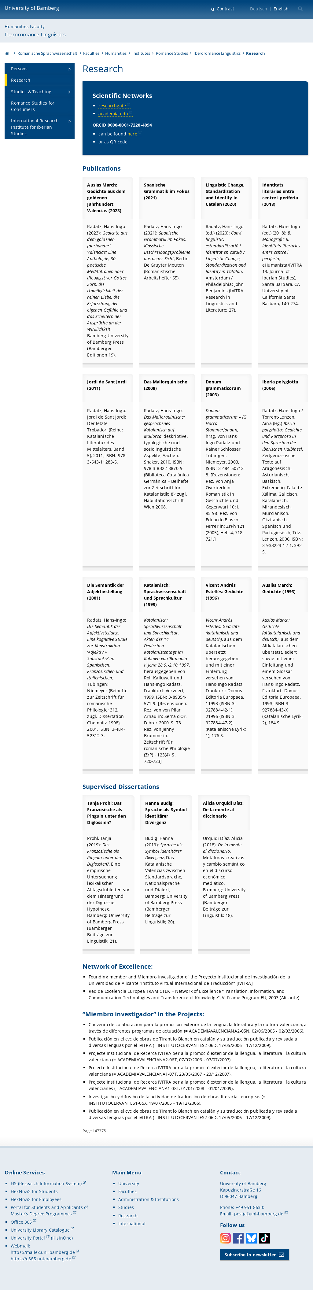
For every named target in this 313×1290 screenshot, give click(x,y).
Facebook (238, 1238)
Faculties (91, 53)
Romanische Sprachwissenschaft (47, 53)
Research (128, 1215)
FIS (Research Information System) (46, 1183)
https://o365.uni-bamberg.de (41, 1259)
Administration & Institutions (148, 1199)
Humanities (116, 53)
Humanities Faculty (25, 26)
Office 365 (21, 1222)
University (128, 1183)
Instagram (225, 1238)
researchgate (112, 106)
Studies (126, 1207)
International (131, 1223)
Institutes (141, 53)
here (133, 134)
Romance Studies (172, 53)
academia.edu (113, 114)
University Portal (28, 1238)
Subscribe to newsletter (250, 1255)
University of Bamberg (32, 7)
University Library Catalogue (40, 1230)
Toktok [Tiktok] (264, 1238)
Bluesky (251, 1238)
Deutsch (258, 9)
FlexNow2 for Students (34, 1191)
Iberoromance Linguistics (35, 34)
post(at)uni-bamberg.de (259, 1214)
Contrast (224, 9)
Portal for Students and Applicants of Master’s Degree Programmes (49, 1210)
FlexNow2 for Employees (36, 1199)
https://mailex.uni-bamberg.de (43, 1252)
